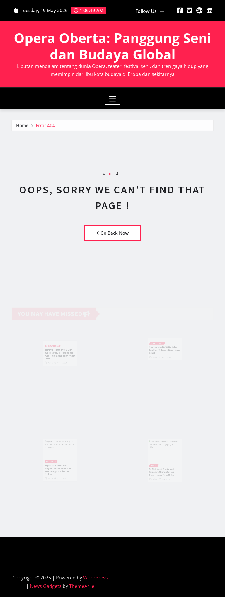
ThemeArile (81, 586)
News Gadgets (46, 586)
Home (22, 126)
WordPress (95, 577)
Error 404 (45, 126)
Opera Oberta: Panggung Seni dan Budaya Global (112, 46)
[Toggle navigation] (113, 99)
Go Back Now (113, 233)
